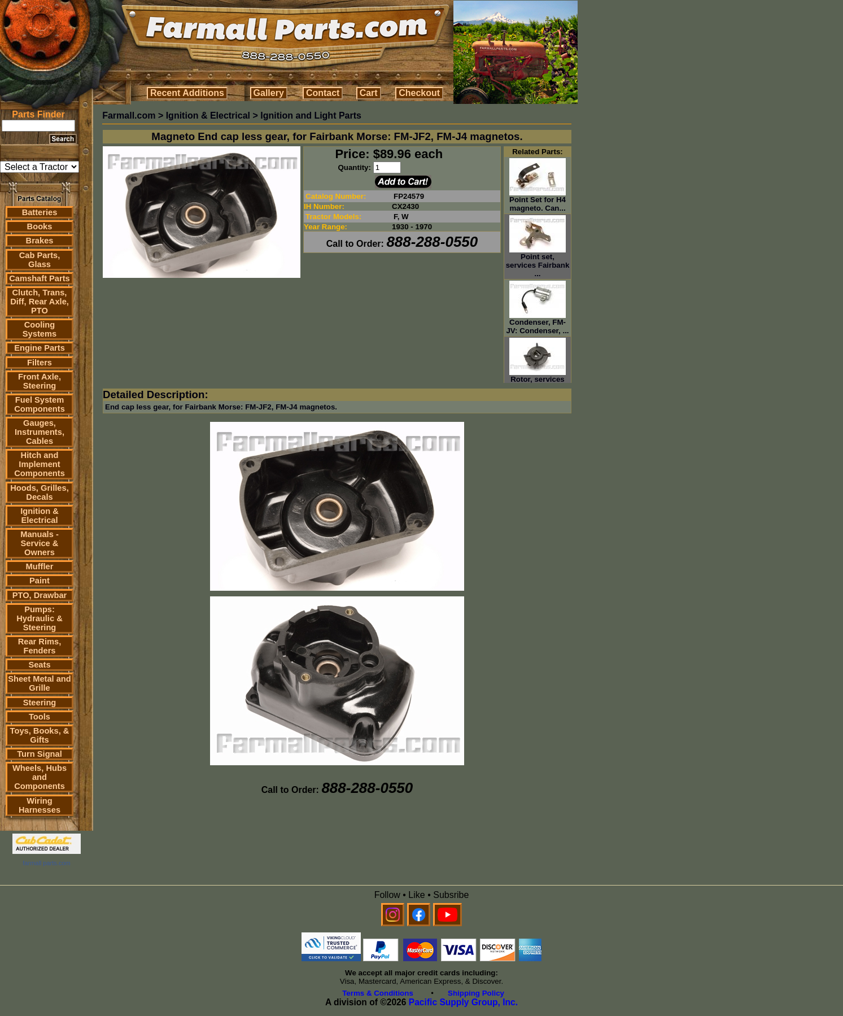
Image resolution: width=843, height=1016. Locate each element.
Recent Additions (187, 93)
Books (40, 226)
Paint (39, 580)
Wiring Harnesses (39, 805)
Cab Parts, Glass (39, 260)
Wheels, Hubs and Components (39, 777)
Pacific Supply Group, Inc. (463, 1002)
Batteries (40, 212)
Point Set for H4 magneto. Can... (537, 200)
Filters (39, 362)
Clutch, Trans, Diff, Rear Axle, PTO (39, 301)
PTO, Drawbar (39, 595)
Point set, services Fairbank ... (538, 262)
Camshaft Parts (39, 278)
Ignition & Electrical (39, 516)
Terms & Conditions (377, 993)
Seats (39, 664)
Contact (323, 93)
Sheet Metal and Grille (39, 683)
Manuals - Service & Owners (39, 543)
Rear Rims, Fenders (40, 646)
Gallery (269, 93)
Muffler (40, 566)
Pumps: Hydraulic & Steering (39, 618)
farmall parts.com (46, 863)
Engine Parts (39, 347)
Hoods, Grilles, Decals (39, 492)
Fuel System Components (39, 404)
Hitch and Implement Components (39, 464)
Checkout (419, 93)
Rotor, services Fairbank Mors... (537, 380)
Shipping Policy (476, 993)
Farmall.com (128, 115)
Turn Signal (39, 753)
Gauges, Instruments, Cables (39, 432)
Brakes (40, 240)
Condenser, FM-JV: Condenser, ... (537, 323)
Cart (369, 93)
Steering (39, 702)
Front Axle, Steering (39, 381)
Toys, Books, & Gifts (39, 735)
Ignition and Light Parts (310, 115)
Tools (39, 716)
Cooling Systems (39, 329)
